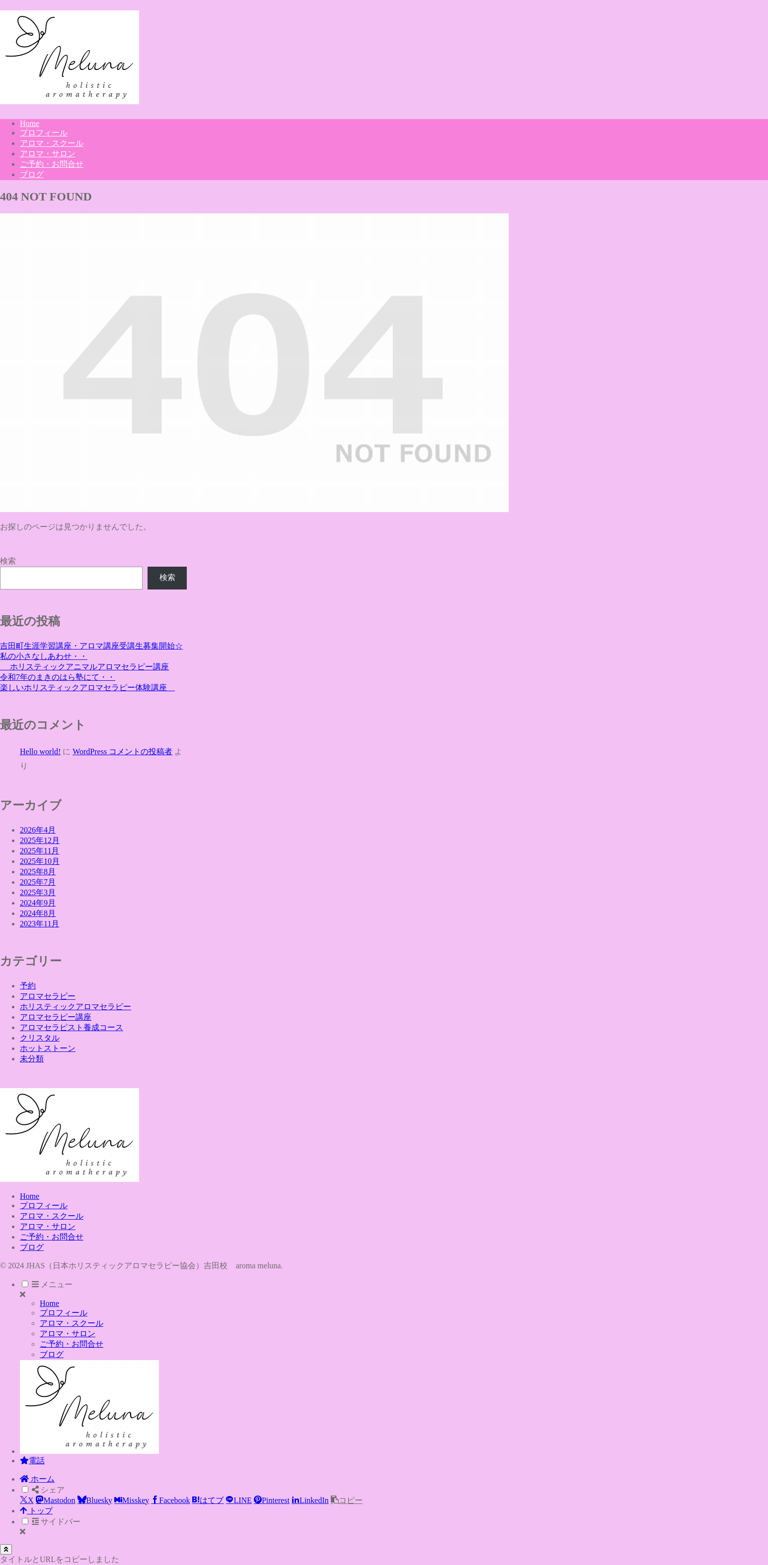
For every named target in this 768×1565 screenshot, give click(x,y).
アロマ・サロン (48, 1226)
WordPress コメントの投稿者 (122, 751)
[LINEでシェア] (238, 1500)
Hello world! (40, 751)
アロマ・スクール (51, 1216)
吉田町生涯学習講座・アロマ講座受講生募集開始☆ (91, 646)
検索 (8, 561)
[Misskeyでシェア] (131, 1500)
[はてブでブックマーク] (208, 1500)
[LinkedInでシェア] (310, 1500)
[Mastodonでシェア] (56, 1500)
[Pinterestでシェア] (272, 1500)
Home (29, 1196)
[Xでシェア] (27, 1500)
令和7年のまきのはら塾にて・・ (57, 677)
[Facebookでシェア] (170, 1500)
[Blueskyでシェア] (94, 1500)
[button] (347, 1500)
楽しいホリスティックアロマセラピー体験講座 (87, 687)
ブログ (32, 1247)
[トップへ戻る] (6, 1549)
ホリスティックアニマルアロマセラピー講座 (84, 666)
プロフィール (44, 1205)
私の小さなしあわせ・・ (43, 656)
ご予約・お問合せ (51, 1237)
